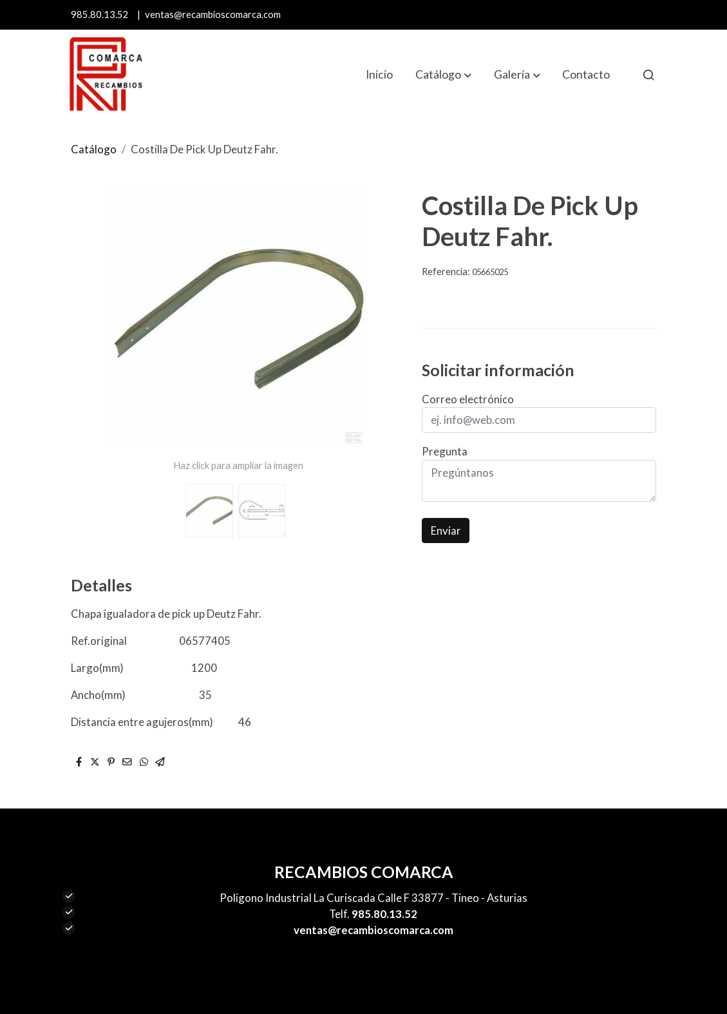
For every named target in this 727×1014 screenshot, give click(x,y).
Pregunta (444, 451)
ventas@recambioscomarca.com (213, 14)
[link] (106, 74)
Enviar (446, 530)
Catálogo (94, 149)
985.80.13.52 (100, 14)
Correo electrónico (468, 399)
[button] (443, 74)
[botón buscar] (648, 74)
